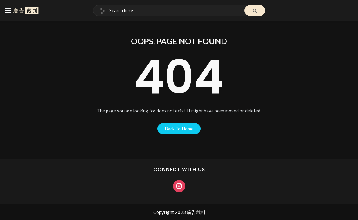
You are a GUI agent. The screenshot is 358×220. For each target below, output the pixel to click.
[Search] (179, 10)
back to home (179, 128)
